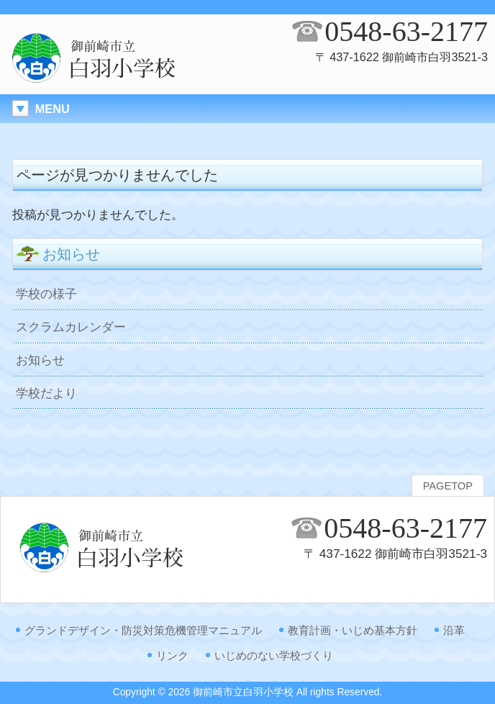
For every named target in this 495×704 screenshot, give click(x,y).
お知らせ (40, 360)
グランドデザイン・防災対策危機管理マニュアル (143, 630)
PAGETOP (448, 486)
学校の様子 (46, 293)
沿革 (454, 630)
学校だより (46, 393)
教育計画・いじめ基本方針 (352, 630)
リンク (172, 655)
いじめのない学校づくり (273, 655)
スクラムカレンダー (71, 327)
